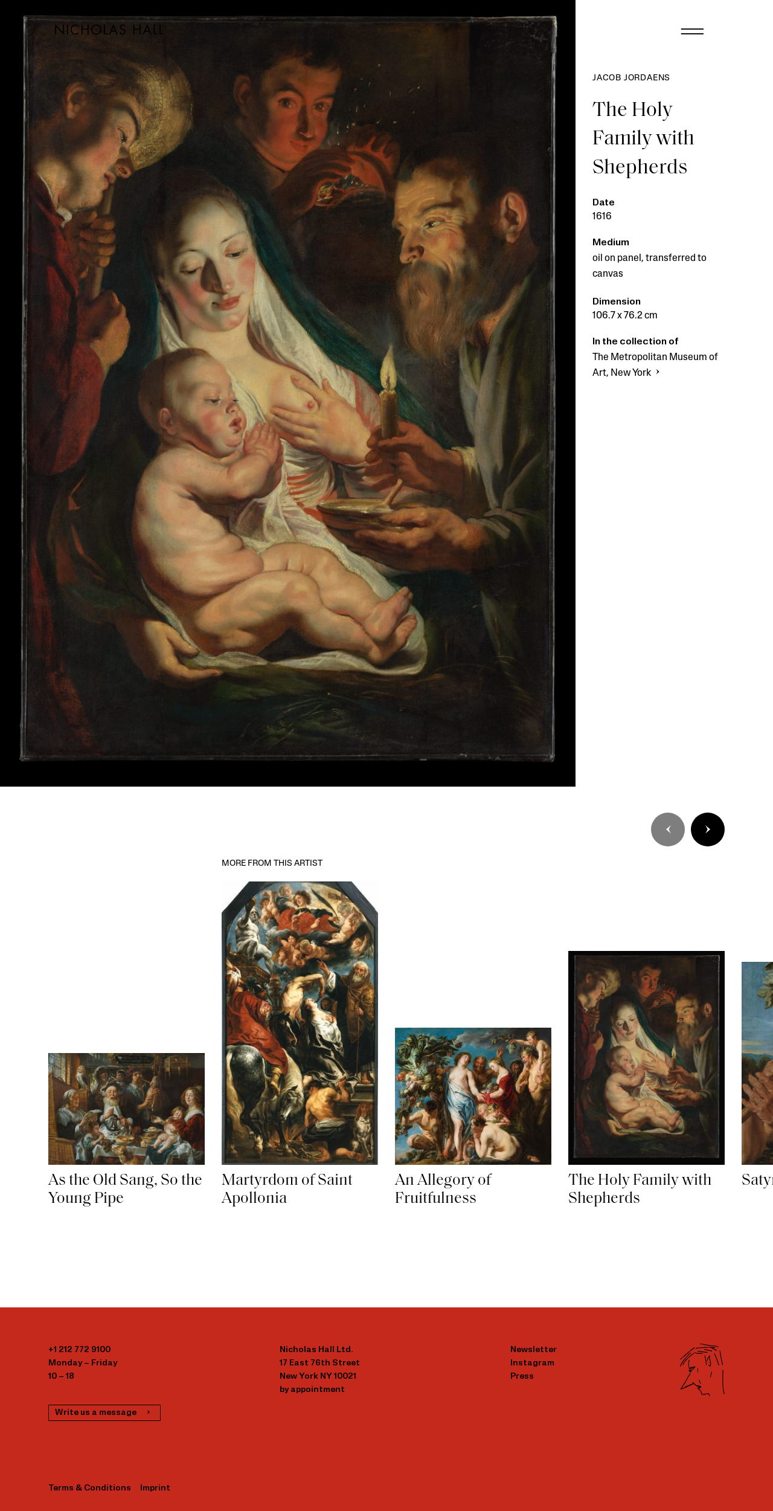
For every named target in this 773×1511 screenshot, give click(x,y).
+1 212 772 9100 (79, 1350)
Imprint (155, 1488)
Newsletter (533, 1350)
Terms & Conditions (89, 1488)
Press (522, 1376)
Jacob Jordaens (631, 78)
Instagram (532, 1363)
